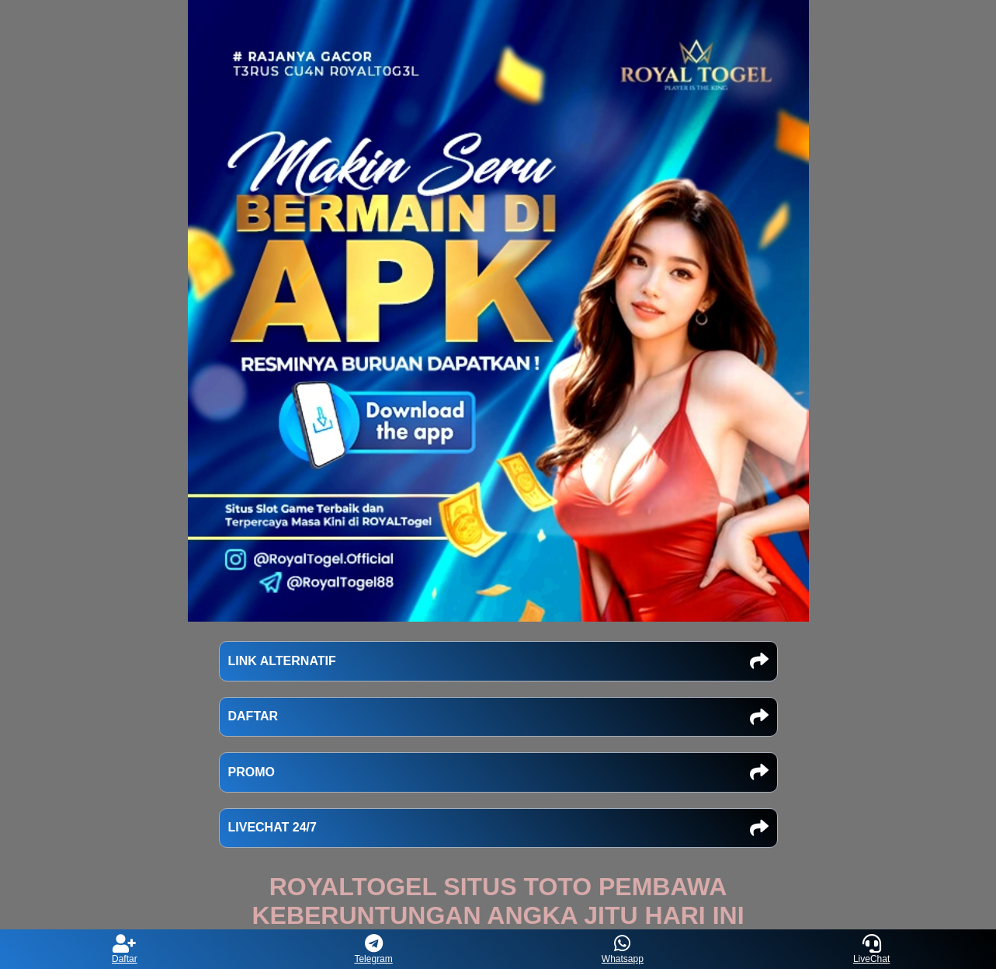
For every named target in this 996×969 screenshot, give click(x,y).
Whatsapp (623, 949)
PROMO (498, 772)
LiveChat (871, 949)
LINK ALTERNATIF (498, 661)
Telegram (373, 949)
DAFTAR (498, 717)
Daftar (124, 949)
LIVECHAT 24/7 (498, 828)
